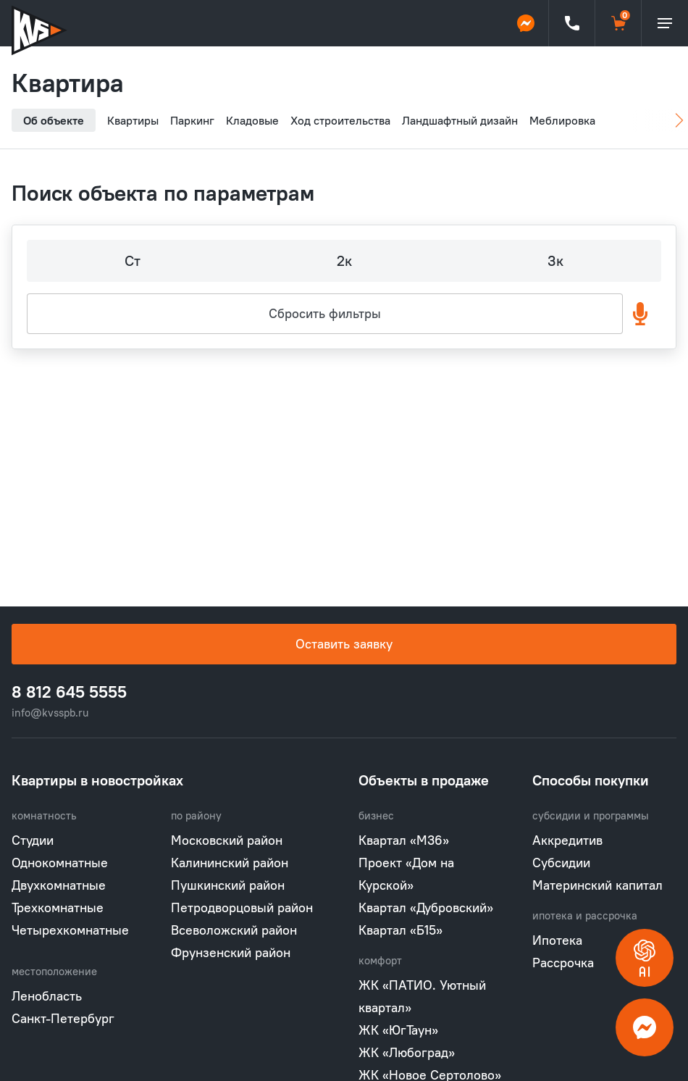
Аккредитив (567, 840)
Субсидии (561, 862)
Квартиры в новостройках (97, 780)
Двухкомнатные (59, 885)
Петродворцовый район (242, 907)
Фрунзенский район (230, 952)
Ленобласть (47, 996)
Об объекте (53, 120)
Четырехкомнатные (70, 930)
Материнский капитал (597, 885)
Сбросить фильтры (325, 313)
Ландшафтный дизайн (460, 120)
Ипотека (557, 940)
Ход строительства (340, 120)
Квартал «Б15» (400, 930)
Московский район (226, 840)
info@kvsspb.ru (50, 712)
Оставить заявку (344, 643)
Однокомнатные (60, 862)
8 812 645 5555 (69, 692)
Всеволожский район (234, 930)
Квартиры (133, 120)
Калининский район (229, 862)
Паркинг (192, 120)
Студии (33, 840)
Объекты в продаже (423, 780)
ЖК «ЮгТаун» (398, 1030)
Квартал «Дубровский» (425, 907)
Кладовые (252, 120)
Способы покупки (590, 780)
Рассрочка (563, 962)
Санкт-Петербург (63, 1018)
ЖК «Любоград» (406, 1052)
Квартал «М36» (403, 840)
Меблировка (562, 120)
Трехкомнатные (58, 907)
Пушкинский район (228, 885)
